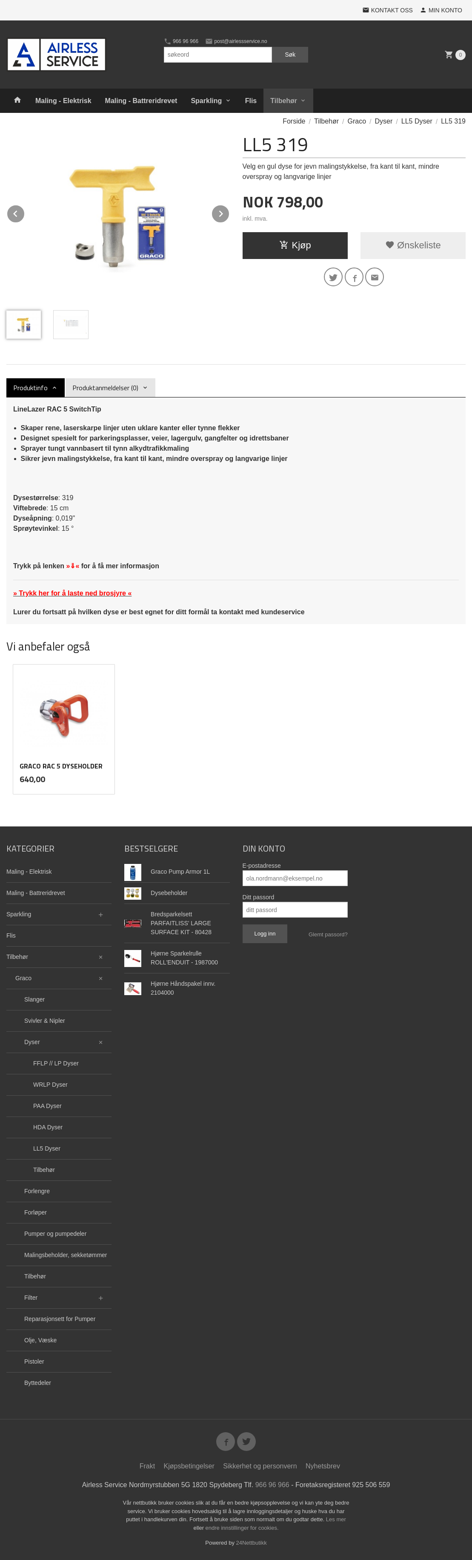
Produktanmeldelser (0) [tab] (105, 388)
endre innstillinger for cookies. (242, 1528)
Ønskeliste (413, 245)
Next (229, 212)
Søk (290, 54)
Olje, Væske (40, 1340)
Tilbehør (283, 100)
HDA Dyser (48, 1127)
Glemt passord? (328, 934)
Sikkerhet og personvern (260, 1466)
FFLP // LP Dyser (56, 1063)
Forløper (35, 1212)
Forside (294, 121)
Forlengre (37, 1191)
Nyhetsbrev (323, 1466)
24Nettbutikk (251, 1543)
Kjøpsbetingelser (189, 1466)
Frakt (147, 1466)
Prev (24, 212)
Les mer (336, 1519)
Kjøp (295, 245)
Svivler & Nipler (44, 1020)
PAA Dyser (47, 1105)
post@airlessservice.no (236, 41)
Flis (251, 100)
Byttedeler (37, 1382)
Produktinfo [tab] (30, 388)
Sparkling (206, 100)
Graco (23, 978)
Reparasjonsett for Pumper (59, 1318)
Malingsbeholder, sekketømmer (65, 1255)
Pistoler (34, 1361)
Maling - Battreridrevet (141, 100)
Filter (30, 1297)
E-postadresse (262, 865)
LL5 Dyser (46, 1148)
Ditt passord (259, 897)
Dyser (32, 1042)
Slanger (34, 999)
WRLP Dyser (50, 1084)
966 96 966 (181, 41)
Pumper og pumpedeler (55, 1233)
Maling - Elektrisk (63, 100)
